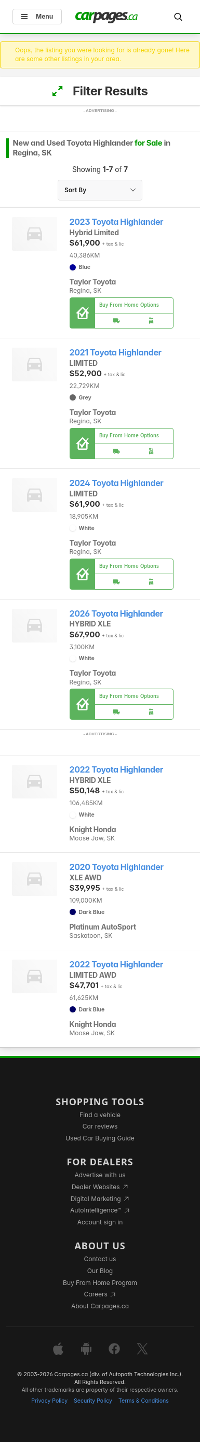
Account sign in (100, 1222)
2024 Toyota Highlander (117, 483)
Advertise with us (100, 1175)
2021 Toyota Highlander (116, 353)
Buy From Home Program (100, 1283)
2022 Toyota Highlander (116, 770)
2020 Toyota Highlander (117, 867)
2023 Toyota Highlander (117, 222)
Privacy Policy (49, 1400)
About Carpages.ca (100, 1306)
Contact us (100, 1259)
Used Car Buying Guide (100, 1138)
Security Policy (93, 1400)
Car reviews (100, 1126)
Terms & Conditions (143, 1400)
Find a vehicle (100, 1115)
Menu (37, 16)
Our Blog (100, 1271)
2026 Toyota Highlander (116, 614)
